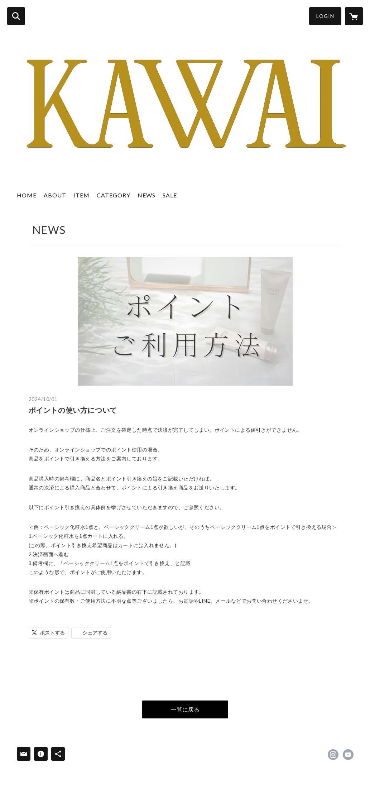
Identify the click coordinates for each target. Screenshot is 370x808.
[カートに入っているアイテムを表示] (354, 16)
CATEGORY (113, 195)
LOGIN (325, 16)
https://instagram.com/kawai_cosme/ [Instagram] (333, 754)
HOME (27, 195)
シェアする (94, 633)
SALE (170, 195)
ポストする (52, 633)
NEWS (146, 195)
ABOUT (55, 195)
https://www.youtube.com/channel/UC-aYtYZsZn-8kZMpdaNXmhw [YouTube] (348, 754)
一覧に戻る (185, 709)
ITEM (81, 195)
